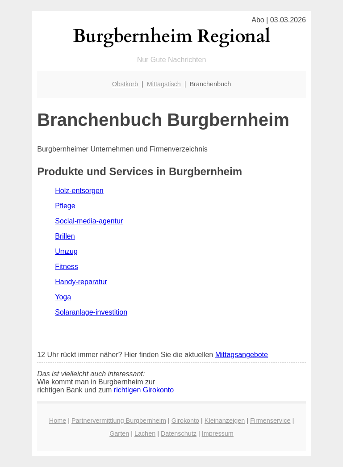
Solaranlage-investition (91, 312)
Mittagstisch (164, 84)
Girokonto (185, 420)
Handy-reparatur (81, 282)
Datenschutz (179, 433)
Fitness (66, 266)
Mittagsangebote (241, 354)
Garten (119, 433)
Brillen (65, 236)
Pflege (65, 206)
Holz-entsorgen (79, 190)
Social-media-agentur (89, 221)
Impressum (218, 433)
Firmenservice (270, 420)
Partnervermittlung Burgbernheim (118, 420)
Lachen (144, 433)
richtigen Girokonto (144, 390)
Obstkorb (125, 84)
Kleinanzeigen (225, 420)
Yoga (63, 297)
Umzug (66, 251)
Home (57, 420)
